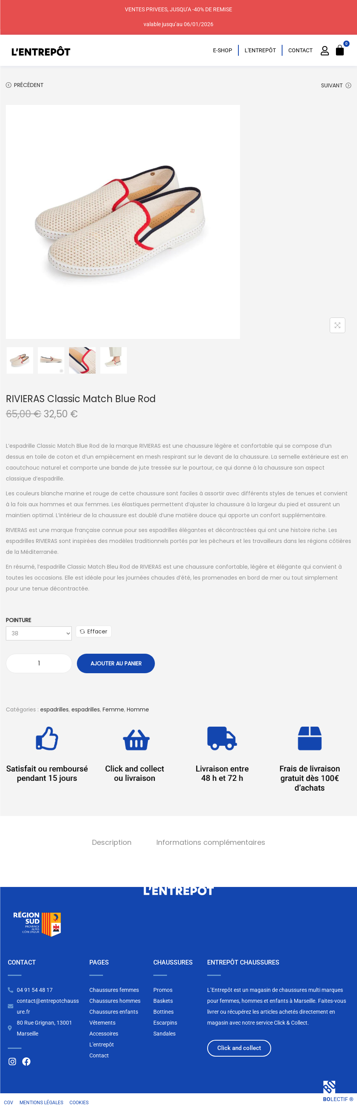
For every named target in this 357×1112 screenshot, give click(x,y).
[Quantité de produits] (39, 663)
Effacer (93, 631)
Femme (113, 709)
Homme (138, 709)
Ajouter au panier (116, 663)
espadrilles (54, 709)
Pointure (18, 620)
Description (111, 842)
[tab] (111, 842)
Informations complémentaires (210, 842)
